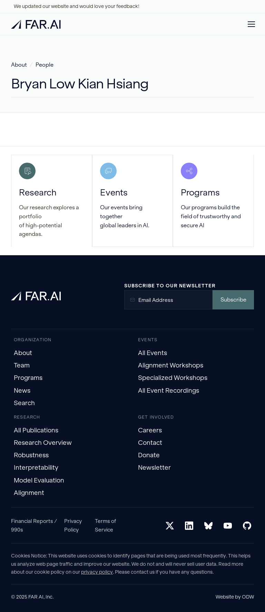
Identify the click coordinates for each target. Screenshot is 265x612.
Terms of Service (105, 525)
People (44, 65)
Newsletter (154, 467)
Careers (150, 430)
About (19, 65)
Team (22, 365)
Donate (149, 455)
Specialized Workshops (172, 377)
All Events (152, 352)
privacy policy (97, 572)
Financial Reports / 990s (34, 525)
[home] (36, 24)
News (22, 390)
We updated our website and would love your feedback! (76, 6)
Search (24, 403)
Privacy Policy (73, 525)
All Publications (36, 430)
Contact (150, 442)
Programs (28, 377)
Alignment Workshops (170, 365)
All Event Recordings (168, 390)
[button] (251, 24)
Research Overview (43, 442)
